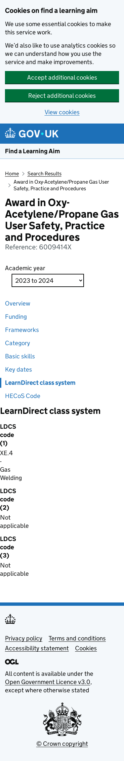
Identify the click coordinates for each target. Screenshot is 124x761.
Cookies (86, 648)
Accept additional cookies (62, 77)
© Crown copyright (62, 743)
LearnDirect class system (40, 382)
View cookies (62, 112)
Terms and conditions (77, 638)
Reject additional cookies (62, 95)
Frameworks (22, 330)
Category (17, 343)
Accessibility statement (37, 648)
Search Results (44, 173)
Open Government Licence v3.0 (47, 682)
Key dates (18, 369)
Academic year (25, 268)
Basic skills (20, 356)
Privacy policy (23, 638)
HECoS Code (22, 396)
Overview (17, 303)
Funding (16, 316)
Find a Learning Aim (32, 151)
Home (12, 173)
